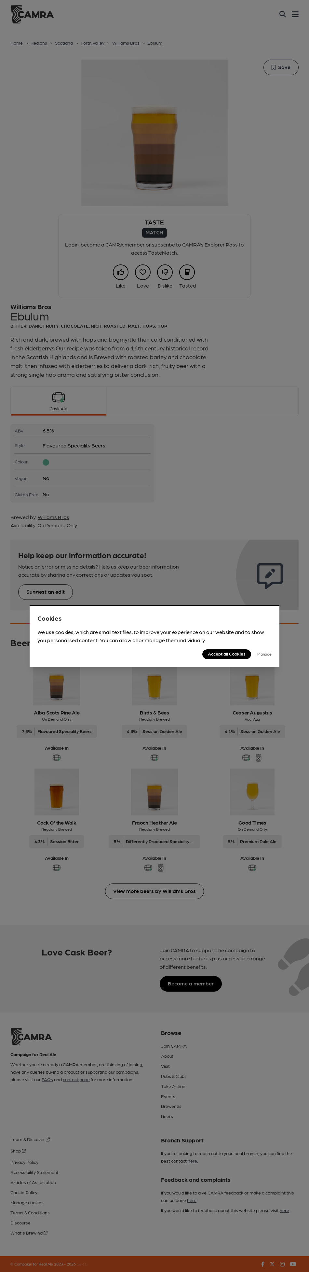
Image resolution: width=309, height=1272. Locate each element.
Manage (264, 654)
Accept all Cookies (227, 653)
